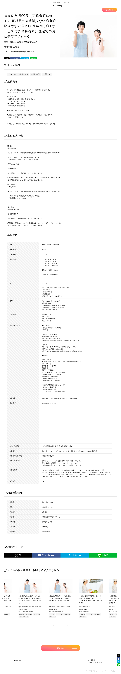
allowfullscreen (76, 424)
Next (119, 598)
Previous (2, 598)
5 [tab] (65, 625)
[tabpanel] (60, 598)
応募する (67, 648)
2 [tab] (56, 625)
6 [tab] (68, 625)
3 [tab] (59, 625)
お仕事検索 (109, 10)
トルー (115, 671)
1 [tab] (53, 625)
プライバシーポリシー (95, 662)
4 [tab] (62, 625)
